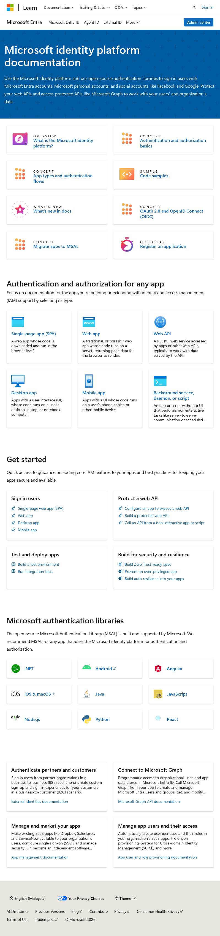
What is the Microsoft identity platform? (63, 143)
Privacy (120, 911)
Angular (175, 668)
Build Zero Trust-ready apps (148, 564)
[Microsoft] (10, 7)
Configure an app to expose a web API (157, 508)
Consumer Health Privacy (158, 911)
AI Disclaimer (18, 911)
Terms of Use (17, 919)
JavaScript (177, 694)
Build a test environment (38, 564)
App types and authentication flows (63, 178)
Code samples (154, 175)
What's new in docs (52, 211)
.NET (29, 668)
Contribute (98, 911)
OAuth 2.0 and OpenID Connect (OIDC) (171, 213)
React (172, 719)
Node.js (32, 719)
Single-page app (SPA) (33, 333)
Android (104, 668)
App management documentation (40, 857)
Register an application (163, 246)
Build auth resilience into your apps (154, 578)
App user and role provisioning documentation (157, 857)
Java (100, 694)
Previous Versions (50, 911)
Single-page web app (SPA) (40, 508)
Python (103, 719)
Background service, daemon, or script (174, 395)
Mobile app (93, 392)
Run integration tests (35, 571)
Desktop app (24, 392)
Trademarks (44, 919)
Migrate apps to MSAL (55, 246)
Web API (162, 333)
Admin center (198, 22)
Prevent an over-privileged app (151, 571)
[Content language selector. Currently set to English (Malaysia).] (28, 898)
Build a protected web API (147, 515)
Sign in (207, 7)
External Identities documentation (39, 801)
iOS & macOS (38, 694)
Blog (75, 911)
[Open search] (194, 7)
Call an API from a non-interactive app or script (165, 522)
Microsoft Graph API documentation (149, 801)
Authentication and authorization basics (173, 143)
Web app (91, 333)
